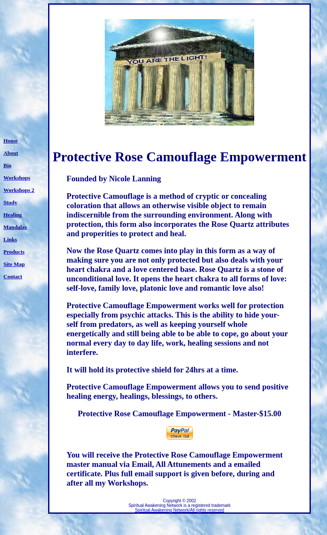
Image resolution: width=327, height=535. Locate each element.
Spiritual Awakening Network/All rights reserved (179, 510)
